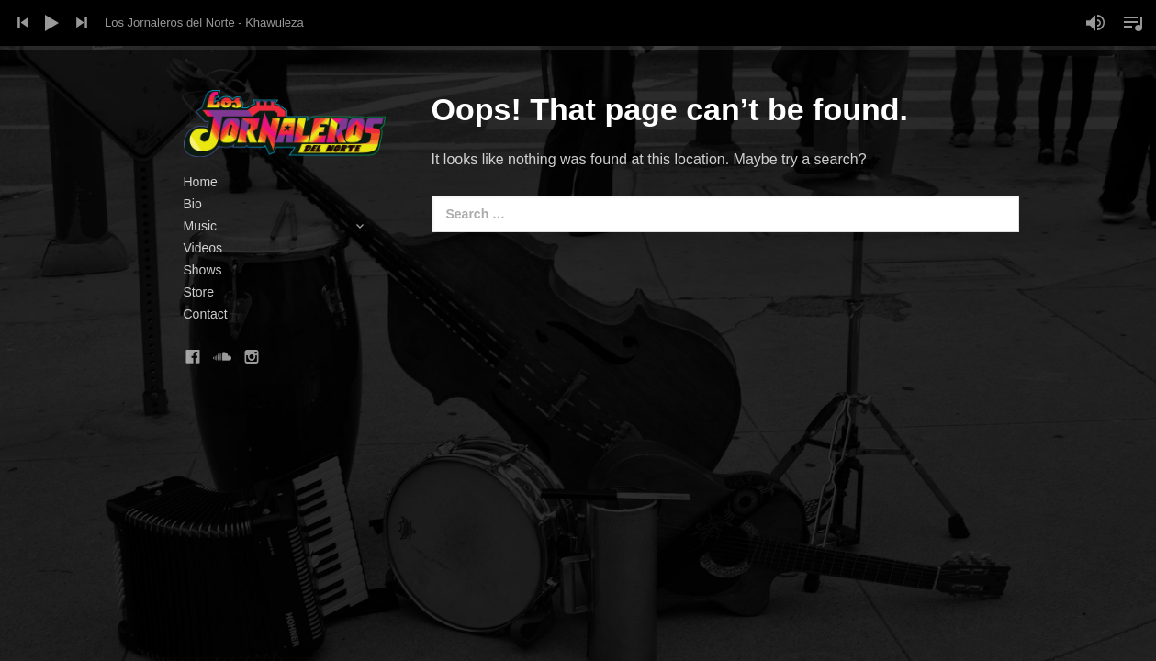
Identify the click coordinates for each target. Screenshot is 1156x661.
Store (199, 292)
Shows (203, 270)
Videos (203, 248)
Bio (193, 203)
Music (285, 226)
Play (52, 23)
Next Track (81, 23)
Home (201, 181)
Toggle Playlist (1133, 23)
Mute (1095, 23)
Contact (206, 314)
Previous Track (23, 23)
